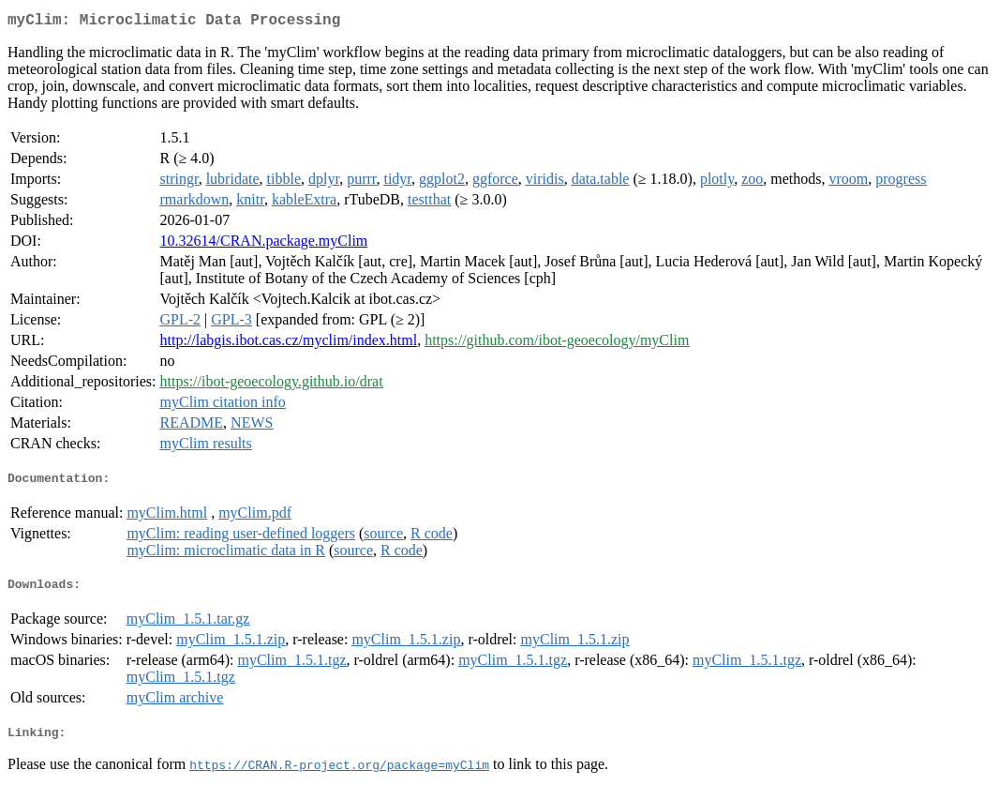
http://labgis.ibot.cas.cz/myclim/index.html (289, 344)
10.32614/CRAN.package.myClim (264, 244)
